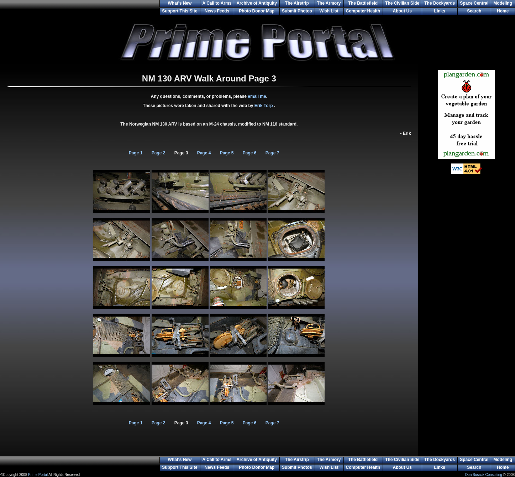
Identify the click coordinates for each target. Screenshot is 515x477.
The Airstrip (297, 3)
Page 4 (204, 152)
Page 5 (227, 152)
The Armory (329, 3)
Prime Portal (38, 475)
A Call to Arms (217, 3)
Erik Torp (264, 105)
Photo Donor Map (256, 11)
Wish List (328, 11)
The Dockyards (439, 3)
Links (439, 11)
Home (503, 11)
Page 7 (272, 152)
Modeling (502, 3)
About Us (402, 11)
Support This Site (179, 11)
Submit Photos (297, 11)
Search (474, 11)
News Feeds (217, 11)
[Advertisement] (466, 295)
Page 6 (250, 152)
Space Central (474, 3)
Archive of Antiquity (256, 3)
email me (257, 96)
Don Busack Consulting (483, 475)
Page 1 (136, 152)
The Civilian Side (402, 3)
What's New (179, 3)
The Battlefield (363, 3)
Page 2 (158, 152)
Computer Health (363, 11)
